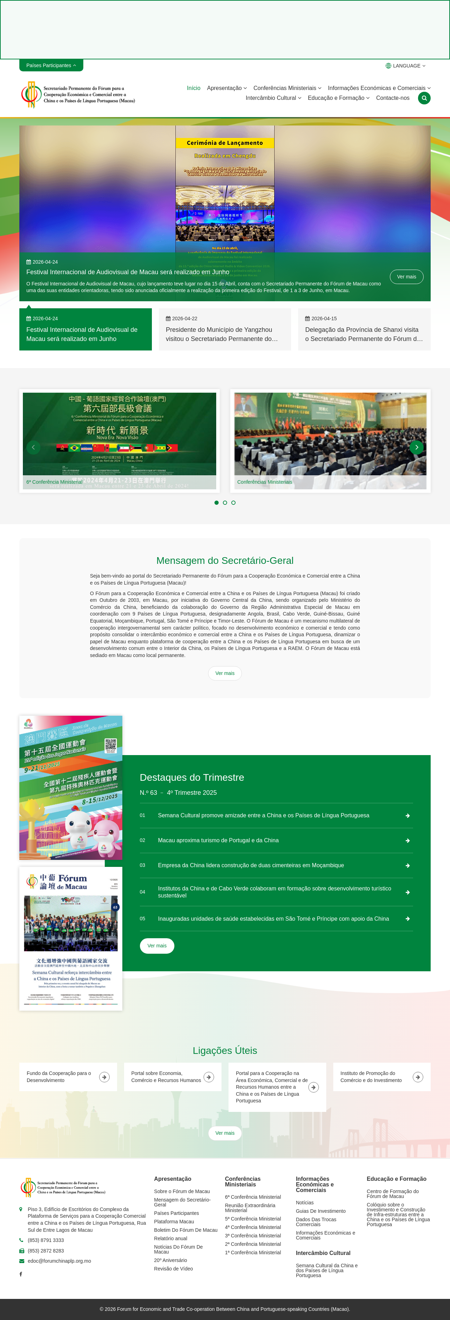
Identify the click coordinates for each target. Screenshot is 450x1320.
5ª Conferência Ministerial (253, 1219)
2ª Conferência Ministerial (253, 1244)
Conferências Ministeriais (287, 88)
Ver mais (406, 276)
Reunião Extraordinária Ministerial (250, 1208)
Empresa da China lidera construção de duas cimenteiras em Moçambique (251, 865)
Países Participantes (176, 1213)
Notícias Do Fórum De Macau (178, 1249)
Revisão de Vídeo (173, 1268)
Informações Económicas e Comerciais (379, 88)
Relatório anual (170, 1238)
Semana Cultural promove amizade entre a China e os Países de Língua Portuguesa (263, 815)
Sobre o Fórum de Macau (182, 1191)
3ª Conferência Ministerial (253, 1235)
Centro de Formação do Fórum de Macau (393, 1194)
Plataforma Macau (174, 1221)
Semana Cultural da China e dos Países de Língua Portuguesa (327, 1270)
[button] (33, 447)
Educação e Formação (338, 98)
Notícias (305, 1202)
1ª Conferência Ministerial (253, 1252)
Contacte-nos (393, 98)
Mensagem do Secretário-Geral (182, 1202)
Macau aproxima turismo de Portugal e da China (218, 840)
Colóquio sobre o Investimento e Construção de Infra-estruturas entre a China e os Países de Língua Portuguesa (398, 1214)
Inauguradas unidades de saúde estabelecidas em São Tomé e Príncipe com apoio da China (273, 919)
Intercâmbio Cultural (273, 98)
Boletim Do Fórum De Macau (186, 1230)
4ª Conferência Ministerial (253, 1227)
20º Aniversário (170, 1260)
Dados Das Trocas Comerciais (316, 1222)
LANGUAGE (405, 66)
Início (193, 88)
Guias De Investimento (321, 1211)
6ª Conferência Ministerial (54, 482)
